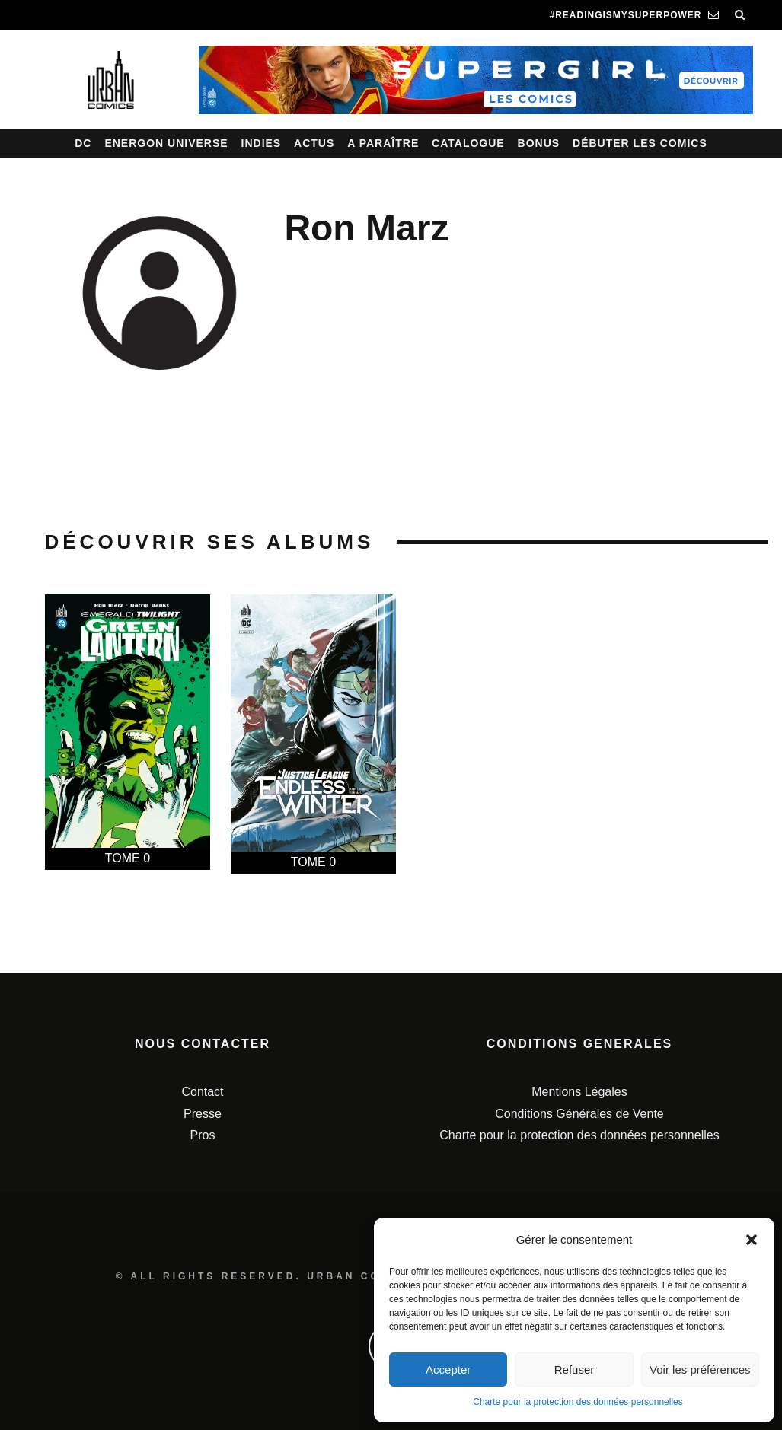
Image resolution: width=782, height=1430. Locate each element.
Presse (203, 1113)
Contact (202, 1091)
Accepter (448, 1369)
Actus (314, 143)
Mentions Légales (579, 1091)
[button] (751, 1239)
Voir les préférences (700, 1369)
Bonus (539, 143)
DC (83, 143)
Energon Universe (166, 143)
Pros (202, 1135)
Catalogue (468, 143)
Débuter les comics (640, 143)
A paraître (383, 143)
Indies (261, 143)
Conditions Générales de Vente (579, 1113)
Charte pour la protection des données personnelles (578, 1402)
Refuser (574, 1369)
